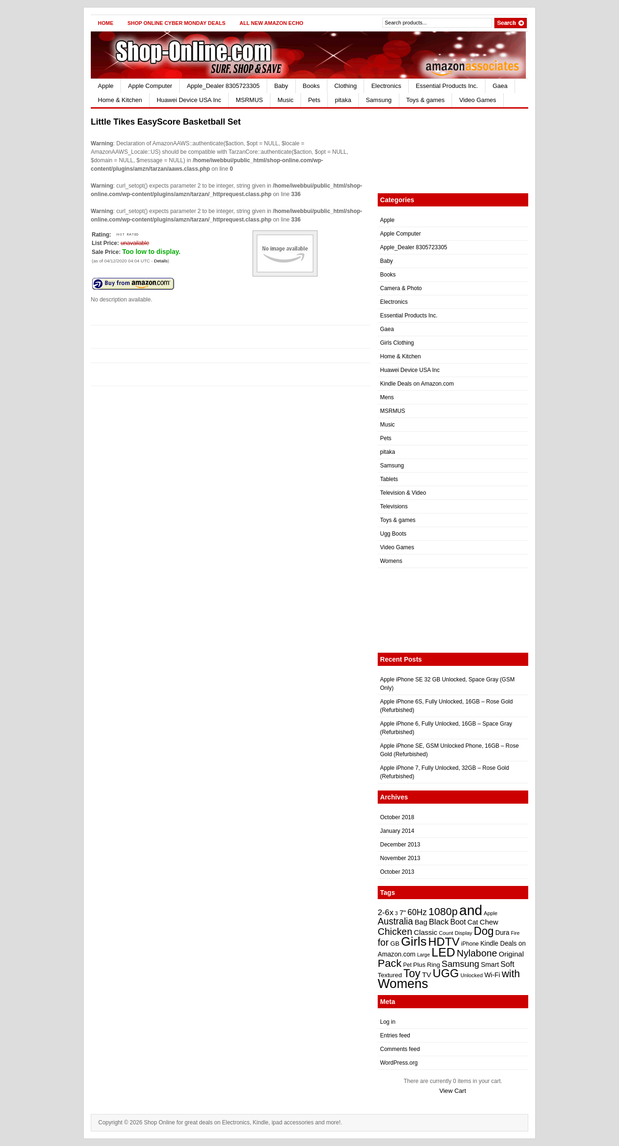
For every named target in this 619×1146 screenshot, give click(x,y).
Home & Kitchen (120, 99)
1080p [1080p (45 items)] (443, 911)
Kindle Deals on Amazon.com (417, 383)
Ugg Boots (393, 533)
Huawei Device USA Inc (189, 99)
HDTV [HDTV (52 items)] (444, 941)
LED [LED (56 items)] (443, 952)
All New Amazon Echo (271, 23)
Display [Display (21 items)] (463, 933)
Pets (314, 99)
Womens (391, 561)
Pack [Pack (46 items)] (390, 963)
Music (286, 99)
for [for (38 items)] (383, 942)
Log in (388, 1022)
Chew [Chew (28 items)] (489, 922)
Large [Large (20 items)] (423, 954)
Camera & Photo (401, 288)
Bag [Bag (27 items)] (420, 922)
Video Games (477, 99)
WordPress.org (399, 1062)
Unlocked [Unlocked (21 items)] (471, 975)
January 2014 (397, 831)
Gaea (500, 85)
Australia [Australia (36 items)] (395, 921)
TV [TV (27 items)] (426, 975)
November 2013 (400, 858)
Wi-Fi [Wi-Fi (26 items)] (492, 975)
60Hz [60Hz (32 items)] (417, 912)
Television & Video (403, 493)
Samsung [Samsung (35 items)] (460, 964)
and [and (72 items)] (470, 910)
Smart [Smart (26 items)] (490, 964)
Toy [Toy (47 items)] (412, 973)
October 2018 (397, 817)
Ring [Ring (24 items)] (433, 964)
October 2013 (397, 872)
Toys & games (425, 99)
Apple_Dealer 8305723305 (223, 85)
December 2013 (400, 844)
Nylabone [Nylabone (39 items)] (477, 953)
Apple (105, 85)
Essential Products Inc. (447, 85)
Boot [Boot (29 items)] (458, 921)
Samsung (379, 99)
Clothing (345, 85)
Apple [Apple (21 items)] (491, 913)
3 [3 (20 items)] (396, 913)
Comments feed (400, 1049)
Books (311, 85)
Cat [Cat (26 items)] (473, 922)
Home (105, 23)
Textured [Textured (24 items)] (390, 975)
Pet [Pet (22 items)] (407, 965)
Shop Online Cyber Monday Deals (176, 23)
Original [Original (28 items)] (511, 954)
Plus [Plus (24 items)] (419, 964)
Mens (387, 397)
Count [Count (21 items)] (446, 933)
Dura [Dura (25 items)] (502, 932)
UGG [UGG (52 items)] (446, 973)
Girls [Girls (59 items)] (414, 941)
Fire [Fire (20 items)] (515, 933)
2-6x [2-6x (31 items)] (386, 912)
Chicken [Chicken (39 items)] (395, 931)
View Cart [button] (452, 1090)
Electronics (386, 85)
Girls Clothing (397, 343)
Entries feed (395, 1035)
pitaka (343, 99)
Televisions (394, 506)
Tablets (389, 479)
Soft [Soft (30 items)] (507, 964)
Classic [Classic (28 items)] (425, 932)
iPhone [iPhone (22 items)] (469, 944)
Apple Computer (150, 85)
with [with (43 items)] (511, 974)
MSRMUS (249, 99)
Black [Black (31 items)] (439, 921)
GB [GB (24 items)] (394, 943)
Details (160, 260)
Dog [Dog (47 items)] (483, 931)
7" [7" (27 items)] (402, 913)
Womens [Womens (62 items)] (403, 983)
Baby (281, 85)
